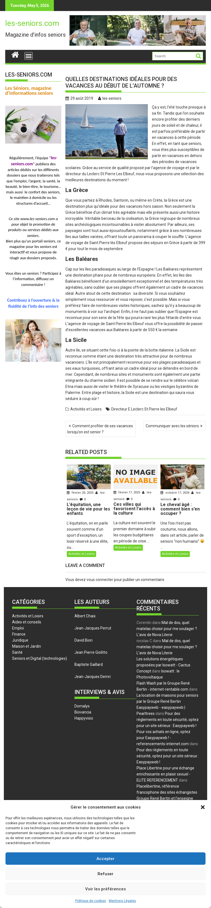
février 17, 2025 (127, 492)
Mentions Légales (122, 901)
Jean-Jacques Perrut (92, 628)
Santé (17, 652)
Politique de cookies (90, 901)
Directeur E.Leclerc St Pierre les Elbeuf (144, 409)
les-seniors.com (32, 23)
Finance (19, 634)
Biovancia (82, 712)
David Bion (83, 640)
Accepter (105, 858)
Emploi (18, 628)
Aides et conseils (26, 622)
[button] (203, 807)
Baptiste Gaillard (88, 664)
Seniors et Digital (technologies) (39, 658)
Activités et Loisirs (86, 409)
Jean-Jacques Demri (92, 676)
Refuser (105, 873)
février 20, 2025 (80, 492)
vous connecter (100, 579)
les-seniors (109, 98)
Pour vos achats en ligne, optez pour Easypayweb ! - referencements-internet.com (163, 737)
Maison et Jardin (26, 646)
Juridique (20, 640)
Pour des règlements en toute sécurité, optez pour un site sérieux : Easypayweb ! (168, 719)
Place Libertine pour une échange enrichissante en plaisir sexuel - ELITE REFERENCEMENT (165, 774)
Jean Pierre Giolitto (90, 652)
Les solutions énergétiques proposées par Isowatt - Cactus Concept (163, 665)
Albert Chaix (85, 616)
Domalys (82, 706)
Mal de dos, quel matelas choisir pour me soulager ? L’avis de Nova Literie (167, 628)
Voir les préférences (105, 889)
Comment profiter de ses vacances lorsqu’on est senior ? (100, 429)
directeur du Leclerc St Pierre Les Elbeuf (99, 174)
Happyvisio (83, 718)
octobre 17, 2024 (175, 492)
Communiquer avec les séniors (172, 426)
